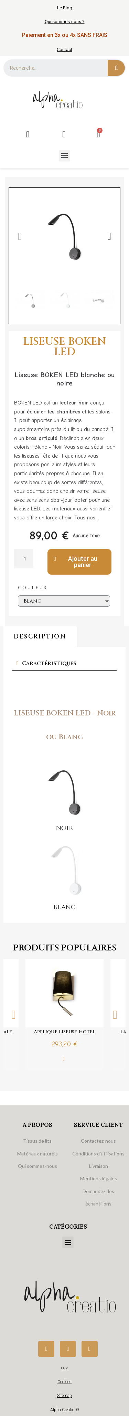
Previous (13, 1014)
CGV (64, 1368)
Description (40, 637)
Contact (64, 49)
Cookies (64, 1381)
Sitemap (64, 1395)
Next (115, 1014)
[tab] (64, 663)
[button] (20, 236)
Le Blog (64, 7)
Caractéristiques (49, 663)
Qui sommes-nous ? (65, 21)
